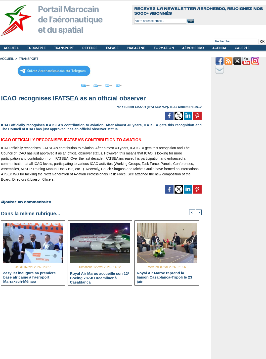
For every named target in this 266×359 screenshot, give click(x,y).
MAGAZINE (136, 48)
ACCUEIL (12, 48)
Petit (133, 84)
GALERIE (242, 48)
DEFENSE (90, 48)
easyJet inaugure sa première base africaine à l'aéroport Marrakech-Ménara (29, 276)
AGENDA (219, 48)
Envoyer (73, 84)
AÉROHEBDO (193, 48)
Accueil (6, 58)
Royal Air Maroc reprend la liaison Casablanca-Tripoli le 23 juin (164, 276)
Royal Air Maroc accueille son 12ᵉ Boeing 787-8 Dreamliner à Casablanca (99, 277)
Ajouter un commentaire (25, 200)
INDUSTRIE (37, 48)
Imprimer (95, 84)
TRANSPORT (64, 48)
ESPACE (113, 48)
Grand (116, 84)
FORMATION (164, 48)
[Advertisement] (105, 324)
